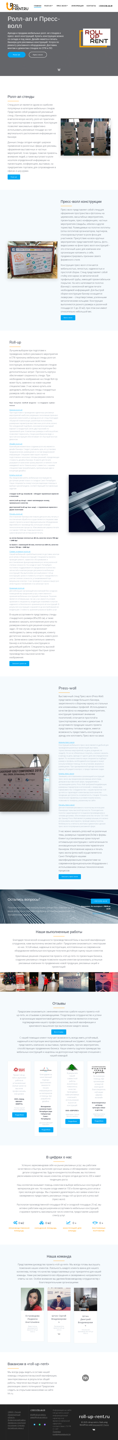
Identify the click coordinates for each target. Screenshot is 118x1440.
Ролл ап (48, 6)
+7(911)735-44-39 (100, 901)
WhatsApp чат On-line (101, 913)
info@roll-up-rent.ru (38, 1414)
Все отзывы (58, 1032)
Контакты (91, 6)
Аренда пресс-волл (66, 742)
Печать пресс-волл (67, 805)
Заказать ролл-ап (19, 663)
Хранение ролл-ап (16, 588)
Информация (77, 6)
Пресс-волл (68, 318)
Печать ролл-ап (16, 514)
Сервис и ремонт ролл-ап (19, 551)
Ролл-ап (16, 55)
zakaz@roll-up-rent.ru (38, 1417)
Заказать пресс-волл (70, 877)
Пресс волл (62, 6)
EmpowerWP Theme (101, 1425)
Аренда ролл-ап (15, 410)
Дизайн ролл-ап (15, 444)
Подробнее (19, 1115)
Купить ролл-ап (15, 475)
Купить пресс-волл (66, 773)
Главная (37, 6)
